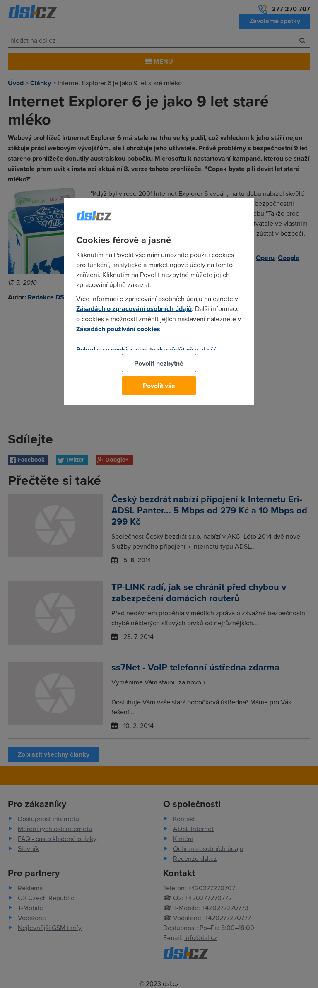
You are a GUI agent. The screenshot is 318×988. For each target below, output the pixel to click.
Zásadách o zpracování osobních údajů (134, 308)
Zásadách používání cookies (118, 329)
